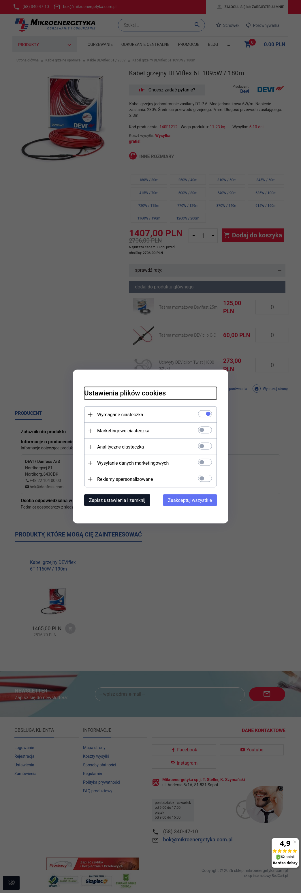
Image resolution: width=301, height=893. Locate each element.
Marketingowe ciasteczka (123, 431)
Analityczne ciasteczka (120, 447)
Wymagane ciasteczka (120, 414)
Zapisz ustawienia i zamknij (117, 500)
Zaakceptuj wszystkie (190, 500)
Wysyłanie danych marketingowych (133, 463)
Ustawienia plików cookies (125, 393)
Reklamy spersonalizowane (125, 479)
